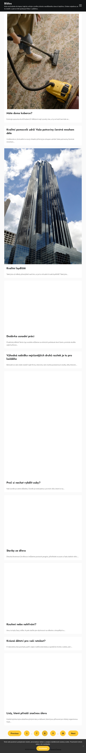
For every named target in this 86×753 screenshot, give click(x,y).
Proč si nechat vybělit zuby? (23, 483)
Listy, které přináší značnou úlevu (26, 713)
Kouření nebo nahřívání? (21, 624)
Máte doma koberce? (19, 113)
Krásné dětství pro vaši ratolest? (26, 641)
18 (63, 733)
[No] (83, 746)
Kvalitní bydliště (16, 268)
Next (73, 733)
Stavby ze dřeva (16, 551)
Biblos (8, 3)
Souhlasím (43, 748)
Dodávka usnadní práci (20, 336)
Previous (15, 733)
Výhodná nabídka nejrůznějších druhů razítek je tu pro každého (39, 357)
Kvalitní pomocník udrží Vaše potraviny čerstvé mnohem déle (40, 131)
